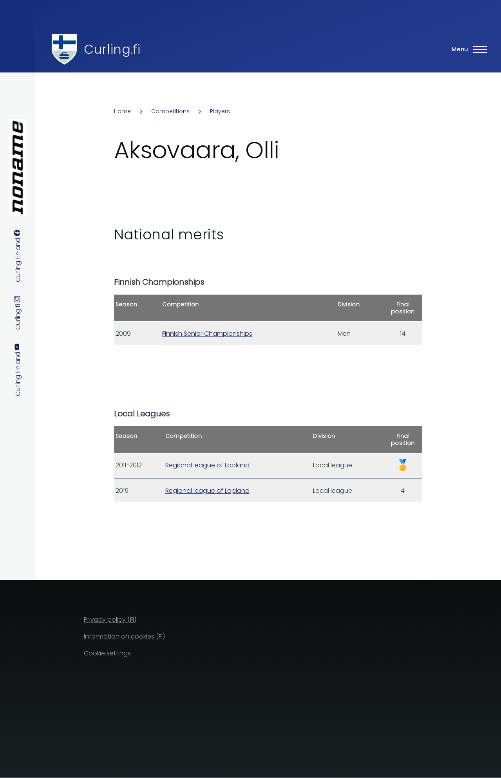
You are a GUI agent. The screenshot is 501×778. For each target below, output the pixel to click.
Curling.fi (112, 49)
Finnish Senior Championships (207, 333)
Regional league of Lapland (207, 465)
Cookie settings (107, 653)
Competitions (170, 111)
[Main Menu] (467, 49)
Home (122, 111)
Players (220, 111)
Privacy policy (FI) (110, 619)
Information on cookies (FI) (124, 636)
